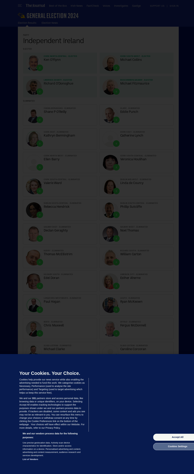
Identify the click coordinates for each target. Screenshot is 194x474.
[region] (97, 414)
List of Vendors (30, 459)
